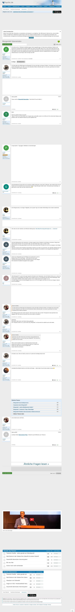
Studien (45, 6)
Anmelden (58, 6)
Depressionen (24, 592)
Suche (23, 6)
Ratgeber (28, 6)
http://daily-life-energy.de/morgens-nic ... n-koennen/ (46, 228)
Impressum (22, 604)
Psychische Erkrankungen (15, 592)
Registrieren (52, 6)
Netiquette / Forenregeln (43, 604)
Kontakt (14, 604)
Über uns (17, 604)
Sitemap (49, 604)
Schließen (31, 37)
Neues (9, 6)
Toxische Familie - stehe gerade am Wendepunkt (20, 553)
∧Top (72, 610)
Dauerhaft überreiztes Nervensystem (16, 559)
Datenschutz (26, 604)
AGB (37, 604)
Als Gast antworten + (7, 44)
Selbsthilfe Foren (16, 6)
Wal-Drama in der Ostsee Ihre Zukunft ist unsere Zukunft (22, 556)
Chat (33, 6)
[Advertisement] (36, 295)
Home (4, 6)
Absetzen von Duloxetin (13, 580)
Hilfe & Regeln (39, 6)
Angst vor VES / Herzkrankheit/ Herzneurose (19, 583)
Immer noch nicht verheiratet (14, 565)
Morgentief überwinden (11, 41)
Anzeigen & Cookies (32, 604)
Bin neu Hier (9, 562)
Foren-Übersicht (6, 592)
